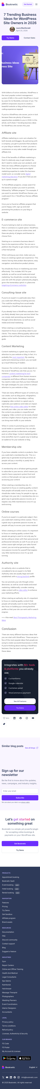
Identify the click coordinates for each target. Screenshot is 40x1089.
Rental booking (11, 893)
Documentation (8, 932)
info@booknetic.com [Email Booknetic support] (29, 1077)
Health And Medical (10, 973)
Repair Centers (8, 965)
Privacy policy (7, 1022)
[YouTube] (33, 718)
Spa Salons (6, 981)
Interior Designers (9, 1008)
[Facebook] (20, 718)
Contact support (8, 944)
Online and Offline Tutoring (12, 969)
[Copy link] (4, 724)
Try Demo (10, 38)
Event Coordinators (9, 1004)
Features (5, 903)
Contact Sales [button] (29, 38)
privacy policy (25, 802)
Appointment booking (10, 877)
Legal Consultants (9, 977)
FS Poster (6, 1047)
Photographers (8, 996)
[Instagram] (26, 718)
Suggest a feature (9, 951)
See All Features (20, 701)
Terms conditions (9, 1026)
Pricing (5, 906)
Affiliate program (8, 918)
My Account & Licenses (11, 1051)
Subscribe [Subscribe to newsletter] (20, 798)
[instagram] (18, 1077)
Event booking (11, 885)
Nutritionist (6, 985)
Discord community (9, 940)
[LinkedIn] (14, 718)
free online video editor (19, 406)
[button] (33, 1067)
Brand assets (7, 922)
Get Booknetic (20, 843)
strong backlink (23, 576)
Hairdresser (6, 989)
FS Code (5, 1043)
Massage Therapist (9, 992)
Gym (4, 961)
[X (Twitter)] (3, 1077)
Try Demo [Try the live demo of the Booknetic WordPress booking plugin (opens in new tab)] (20, 850)
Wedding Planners (9, 1000)
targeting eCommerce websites (14, 285)
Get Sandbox (7, 914)
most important (18, 357)
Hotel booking (10, 889)
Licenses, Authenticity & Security (15, 1033)
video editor (23, 590)
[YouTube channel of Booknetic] (7, 1077)
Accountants (7, 1012)
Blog (4, 947)
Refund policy (7, 1030)
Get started (28, 4)
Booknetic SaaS (8, 881)
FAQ (3, 936)
